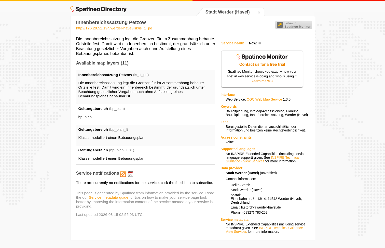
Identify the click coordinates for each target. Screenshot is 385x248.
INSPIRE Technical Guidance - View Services (262, 159)
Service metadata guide (108, 197)
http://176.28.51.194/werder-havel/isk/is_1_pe (114, 28)
